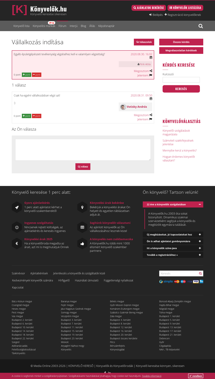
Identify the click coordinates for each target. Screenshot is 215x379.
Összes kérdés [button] (181, 42)
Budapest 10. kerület (23, 327)
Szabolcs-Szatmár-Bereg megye (126, 312)
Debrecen (164, 338)
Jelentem (142, 75)
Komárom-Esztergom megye (125, 308)
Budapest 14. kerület (23, 331)
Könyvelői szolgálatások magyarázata (176, 132)
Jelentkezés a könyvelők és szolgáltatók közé (79, 273)
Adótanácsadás (20, 345)
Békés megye (117, 301)
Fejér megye (67, 305)
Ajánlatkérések (39, 273)
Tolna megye (165, 312)
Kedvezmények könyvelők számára (32, 280)
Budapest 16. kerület (121, 331)
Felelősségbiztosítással (24, 349)
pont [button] (26, 74)
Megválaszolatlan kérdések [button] (181, 50)
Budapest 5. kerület (169, 319)
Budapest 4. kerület (120, 319)
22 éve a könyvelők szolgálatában (166, 204)
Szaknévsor (18, 273)
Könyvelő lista (21, 26)
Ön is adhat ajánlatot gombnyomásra (168, 241)
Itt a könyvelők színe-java (162, 248)
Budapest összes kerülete (123, 338)
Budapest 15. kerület (72, 331)
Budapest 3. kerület (71, 319)
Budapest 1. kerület (169, 316)
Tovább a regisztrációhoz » (162, 254)
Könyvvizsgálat (117, 349)
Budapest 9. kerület (169, 323)
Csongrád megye (20, 305)
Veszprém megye (70, 316)
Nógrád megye (166, 308)
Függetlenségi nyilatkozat (118, 280)
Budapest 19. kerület (72, 334)
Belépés (158, 14)
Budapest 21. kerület (170, 334)
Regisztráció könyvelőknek (184, 14)
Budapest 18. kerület (23, 334)
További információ (151, 375)
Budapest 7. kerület (71, 323)
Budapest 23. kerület (72, 338)
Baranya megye (69, 301)
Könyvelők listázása (187, 8)
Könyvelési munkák (44, 24)
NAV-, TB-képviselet (169, 349)
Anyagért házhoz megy (72, 345)
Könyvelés (66, 349)
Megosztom (141, 71)
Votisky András (137, 107)
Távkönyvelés (18, 353)
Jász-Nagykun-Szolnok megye (76, 308)
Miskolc (65, 342)
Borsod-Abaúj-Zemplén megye (175, 301)
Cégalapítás (165, 345)
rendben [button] (195, 375)
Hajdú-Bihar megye (169, 305)
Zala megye (116, 316)
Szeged (15, 342)
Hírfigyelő (64, 280)
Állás (92, 26)
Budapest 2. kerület (22, 319)
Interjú (73, 26)
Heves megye (19, 308)
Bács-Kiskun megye (22, 301)
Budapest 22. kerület (23, 338)
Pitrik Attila (144, 64)
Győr (161, 342)
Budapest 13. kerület (170, 327)
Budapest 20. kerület (121, 334)
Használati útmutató (86, 280)
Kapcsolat (18, 287)
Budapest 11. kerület (72, 327)
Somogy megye (69, 312)
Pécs (112, 342)
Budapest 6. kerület (22, 323)
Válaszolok (145, 42)
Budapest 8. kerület (120, 323)
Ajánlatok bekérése (150, 8)
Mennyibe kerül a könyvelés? (180, 150)
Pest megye (18, 312)
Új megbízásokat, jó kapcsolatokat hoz (169, 234)
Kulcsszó (168, 74)
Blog (83, 26)
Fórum (62, 26)
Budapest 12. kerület (121, 327)
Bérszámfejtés (117, 345)
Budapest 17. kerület (170, 331)
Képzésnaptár (106, 26)
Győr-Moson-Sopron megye (124, 305)
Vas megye (17, 316)
